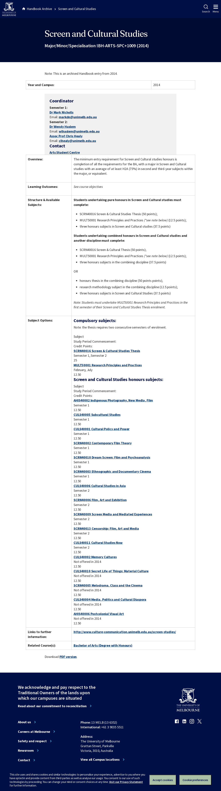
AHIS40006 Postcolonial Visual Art (99, 614)
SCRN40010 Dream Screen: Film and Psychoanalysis (112, 457)
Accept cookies (163, 780)
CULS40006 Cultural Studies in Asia (100, 486)
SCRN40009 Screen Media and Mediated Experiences (113, 514)
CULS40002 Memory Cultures (95, 557)
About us (24, 722)
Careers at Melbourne (34, 732)
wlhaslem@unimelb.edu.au (79, 131)
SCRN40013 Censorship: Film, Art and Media (106, 528)
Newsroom (26, 750)
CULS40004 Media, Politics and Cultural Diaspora (110, 599)
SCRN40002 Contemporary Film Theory (102, 443)
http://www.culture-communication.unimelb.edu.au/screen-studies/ (125, 632)
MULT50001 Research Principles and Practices (108, 365)
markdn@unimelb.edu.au (78, 117)
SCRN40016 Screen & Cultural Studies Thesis (107, 351)
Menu (216, 9)
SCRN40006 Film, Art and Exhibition (100, 500)
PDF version (68, 657)
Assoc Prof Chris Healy (66, 136)
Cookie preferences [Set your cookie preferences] (195, 780)
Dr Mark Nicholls (61, 112)
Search (206, 9)
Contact (24, 760)
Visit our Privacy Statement (126, 782)
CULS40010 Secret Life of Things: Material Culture (111, 571)
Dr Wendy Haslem (63, 126)
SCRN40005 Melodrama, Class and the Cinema (108, 585)
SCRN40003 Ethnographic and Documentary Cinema (112, 471)
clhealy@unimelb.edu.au (77, 141)
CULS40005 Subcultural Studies (97, 414)
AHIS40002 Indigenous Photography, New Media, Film (113, 400)
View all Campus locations (100, 759)
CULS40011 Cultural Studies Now (98, 542)
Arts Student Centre (65, 152)
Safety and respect (32, 741)
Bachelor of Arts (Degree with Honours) (103, 645)
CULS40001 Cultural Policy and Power (102, 429)
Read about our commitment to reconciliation (52, 706)
